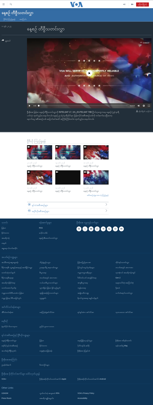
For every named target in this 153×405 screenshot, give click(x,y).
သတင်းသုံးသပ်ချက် (8, 273)
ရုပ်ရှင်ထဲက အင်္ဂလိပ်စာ (86, 312)
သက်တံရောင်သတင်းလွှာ (124, 293)
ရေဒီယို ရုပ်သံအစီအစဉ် (10, 346)
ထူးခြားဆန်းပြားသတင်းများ (49, 293)
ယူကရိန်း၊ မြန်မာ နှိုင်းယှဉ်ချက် (50, 288)
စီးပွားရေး (43, 273)
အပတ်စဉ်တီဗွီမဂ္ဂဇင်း (9, 351)
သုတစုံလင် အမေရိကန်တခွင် (125, 273)
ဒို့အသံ (118, 288)
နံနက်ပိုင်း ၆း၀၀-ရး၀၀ (9, 326)
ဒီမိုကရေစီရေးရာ (8, 278)
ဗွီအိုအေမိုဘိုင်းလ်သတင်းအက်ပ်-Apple (53, 379)
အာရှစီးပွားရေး (83, 283)
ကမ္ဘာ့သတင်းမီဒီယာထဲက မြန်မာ (13, 293)
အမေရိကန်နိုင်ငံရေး (8, 283)
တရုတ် (4, 243)
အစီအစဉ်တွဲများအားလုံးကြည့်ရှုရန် (98, 195)
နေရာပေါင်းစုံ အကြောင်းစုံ (125, 283)
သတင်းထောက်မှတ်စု (9, 288)
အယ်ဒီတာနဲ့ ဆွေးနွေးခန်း (10, 262)
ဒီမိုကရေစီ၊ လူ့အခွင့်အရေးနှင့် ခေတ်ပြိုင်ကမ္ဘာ (17, 267)
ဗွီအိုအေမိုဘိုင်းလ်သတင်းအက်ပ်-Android (92, 379)
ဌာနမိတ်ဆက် (6, 365)
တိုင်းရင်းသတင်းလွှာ (122, 262)
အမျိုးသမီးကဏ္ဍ (83, 293)
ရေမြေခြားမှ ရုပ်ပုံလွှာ (85, 341)
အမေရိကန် (5, 238)
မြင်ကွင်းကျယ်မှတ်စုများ (86, 267)
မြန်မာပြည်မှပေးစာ (84, 262)
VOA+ (4, 379)
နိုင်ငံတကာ (5, 233)
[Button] (6, 41)
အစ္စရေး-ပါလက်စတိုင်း (9, 248)
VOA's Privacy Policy (86, 393)
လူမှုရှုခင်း (43, 298)
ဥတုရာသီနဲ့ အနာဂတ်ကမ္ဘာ (49, 267)
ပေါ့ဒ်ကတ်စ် (43, 233)
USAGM (5, 393)
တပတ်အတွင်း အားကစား (48, 278)
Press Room (6, 398)
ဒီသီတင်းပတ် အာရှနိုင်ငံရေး (87, 278)
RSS (41, 228)
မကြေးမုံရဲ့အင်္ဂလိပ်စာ (47, 312)
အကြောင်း (23, 19)
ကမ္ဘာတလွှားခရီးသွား (85, 273)
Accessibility (82, 398)
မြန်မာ (4, 228)
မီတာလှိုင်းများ (44, 365)
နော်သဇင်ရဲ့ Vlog (121, 346)
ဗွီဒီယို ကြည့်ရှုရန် (9, 19)
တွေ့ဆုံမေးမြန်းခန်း (46, 351)
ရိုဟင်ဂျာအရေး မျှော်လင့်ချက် (88, 298)
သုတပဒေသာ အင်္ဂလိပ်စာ (124, 312)
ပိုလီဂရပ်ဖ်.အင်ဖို (83, 346)
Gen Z (118, 278)
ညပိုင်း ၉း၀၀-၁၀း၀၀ (47, 326)
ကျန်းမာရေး (82, 288)
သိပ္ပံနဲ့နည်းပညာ (45, 262)
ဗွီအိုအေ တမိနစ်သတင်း (124, 341)
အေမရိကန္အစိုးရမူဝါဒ (47, 398)
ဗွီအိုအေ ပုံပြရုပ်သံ (84, 351)
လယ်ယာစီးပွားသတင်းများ (49, 283)
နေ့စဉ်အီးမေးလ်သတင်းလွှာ (48, 238)
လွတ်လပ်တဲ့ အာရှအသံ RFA (49, 393)
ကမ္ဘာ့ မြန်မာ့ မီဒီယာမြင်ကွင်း (11, 298)
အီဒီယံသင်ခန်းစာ (7, 312)
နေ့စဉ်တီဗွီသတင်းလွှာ (9, 341)
